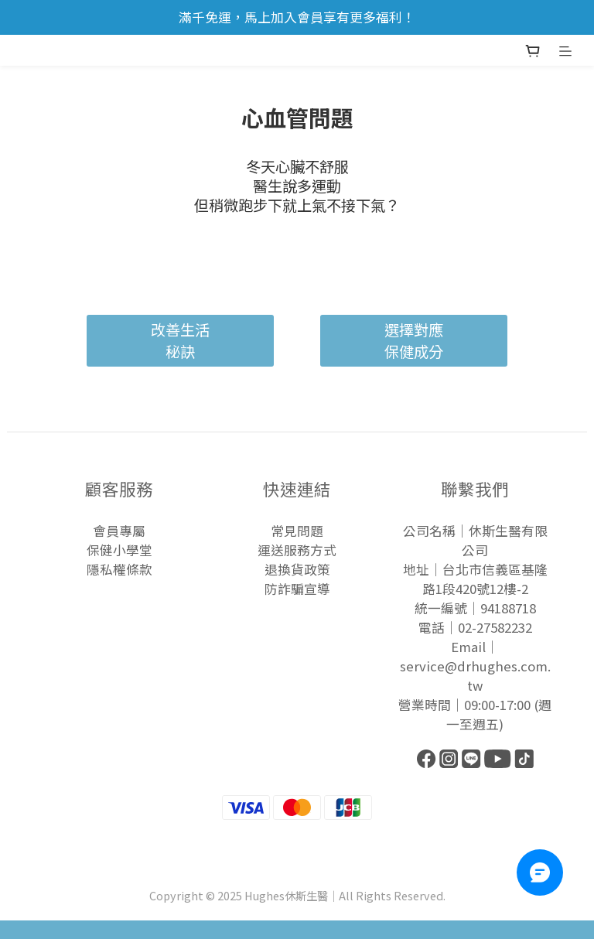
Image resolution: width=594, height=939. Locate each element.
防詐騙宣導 (297, 588)
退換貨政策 (297, 569)
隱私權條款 (119, 569)
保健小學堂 (119, 550)
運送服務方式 (297, 550)
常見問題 (297, 530)
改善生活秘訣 (180, 340)
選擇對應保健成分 (413, 340)
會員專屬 (119, 530)
